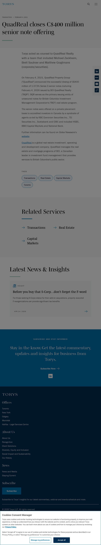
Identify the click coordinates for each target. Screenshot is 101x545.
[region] (50, 528)
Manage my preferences (40, 540)
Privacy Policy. (10, 527)
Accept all (61, 540)
